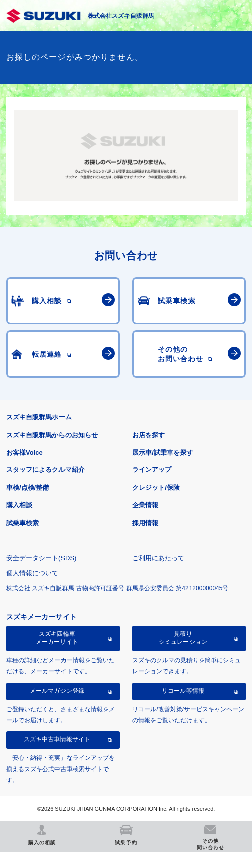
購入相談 (19, 505)
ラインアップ (151, 469)
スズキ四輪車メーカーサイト (57, 637)
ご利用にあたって (158, 558)
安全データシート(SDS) (41, 558)
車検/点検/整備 (27, 487)
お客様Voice (24, 452)
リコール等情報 (183, 690)
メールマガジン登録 (57, 690)
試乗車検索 (22, 523)
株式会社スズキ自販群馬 (121, 15)
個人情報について (32, 573)
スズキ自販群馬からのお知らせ (52, 435)
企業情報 (145, 505)
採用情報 (145, 523)
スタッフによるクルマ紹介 (45, 469)
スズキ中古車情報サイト (57, 739)
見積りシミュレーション (183, 637)
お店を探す (148, 435)
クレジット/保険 (156, 487)
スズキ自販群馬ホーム (39, 417)
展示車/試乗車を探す (162, 452)
